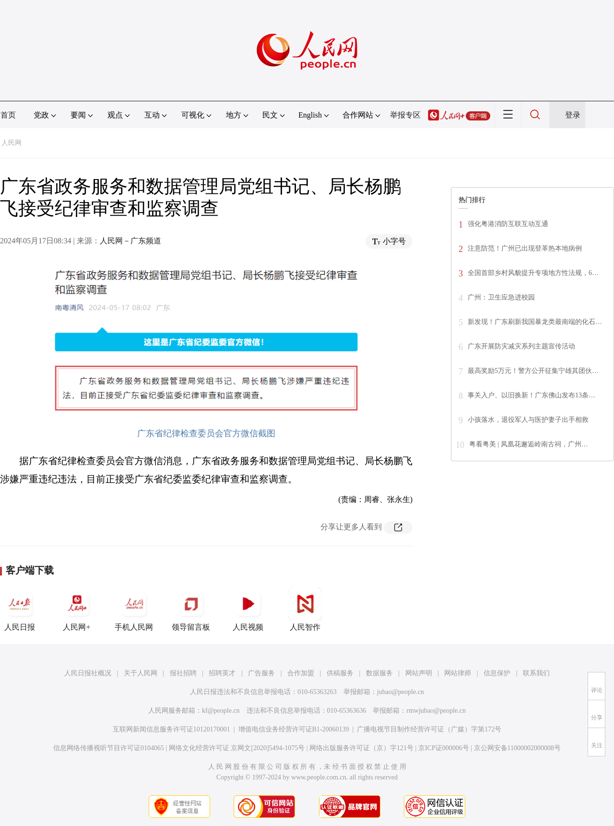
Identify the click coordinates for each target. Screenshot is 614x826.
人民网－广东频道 (130, 241)
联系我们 (536, 673)
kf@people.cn (221, 710)
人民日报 (19, 609)
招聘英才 (222, 673)
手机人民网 (134, 609)
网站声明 (418, 673)
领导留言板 (191, 609)
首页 (8, 115)
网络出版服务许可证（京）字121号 (361, 748)
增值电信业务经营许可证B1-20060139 (293, 729)
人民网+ (77, 609)
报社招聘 (183, 673)
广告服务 (261, 673)
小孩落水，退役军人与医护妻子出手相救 (528, 419)
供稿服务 (340, 673)
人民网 (11, 142)
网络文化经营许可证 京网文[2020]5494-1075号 (237, 748)
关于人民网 (140, 673)
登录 (572, 115)
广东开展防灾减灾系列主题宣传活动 (521, 346)
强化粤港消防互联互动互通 (508, 223)
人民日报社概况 (87, 673)
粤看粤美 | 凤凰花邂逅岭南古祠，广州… (528, 444)
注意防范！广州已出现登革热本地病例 (525, 248)
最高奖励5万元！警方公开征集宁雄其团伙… (533, 370)
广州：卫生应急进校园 (501, 297)
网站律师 (457, 673)
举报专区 (405, 115)
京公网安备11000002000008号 (517, 748)
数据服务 (379, 673)
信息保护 (497, 673)
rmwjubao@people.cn (436, 710)
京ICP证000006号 (443, 748)
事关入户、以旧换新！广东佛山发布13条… (531, 395)
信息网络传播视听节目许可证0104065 (108, 748)
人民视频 (248, 609)
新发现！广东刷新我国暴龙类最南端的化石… (535, 321)
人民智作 (305, 609)
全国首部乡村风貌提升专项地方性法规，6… (533, 272)
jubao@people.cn (400, 691)
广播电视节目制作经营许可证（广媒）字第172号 (429, 729)
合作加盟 (300, 673)
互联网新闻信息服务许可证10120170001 (171, 729)
